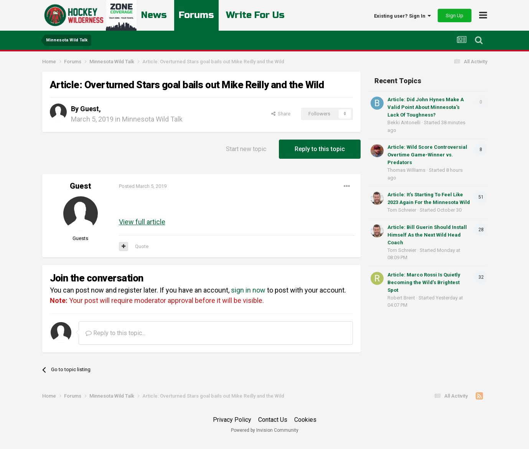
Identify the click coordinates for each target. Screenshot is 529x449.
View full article (142, 222)
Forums (196, 15)
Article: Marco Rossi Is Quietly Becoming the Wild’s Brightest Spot (423, 282)
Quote (141, 246)
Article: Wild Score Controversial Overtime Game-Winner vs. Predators (427, 154)
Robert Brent (401, 298)
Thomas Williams (406, 170)
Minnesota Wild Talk (152, 119)
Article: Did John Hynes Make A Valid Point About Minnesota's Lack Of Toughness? (425, 107)
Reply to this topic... (115, 333)
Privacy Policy (232, 419)
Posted (142, 186)
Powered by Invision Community (264, 430)
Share (280, 114)
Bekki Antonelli (403, 122)
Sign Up (454, 15)
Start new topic (246, 149)
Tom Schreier (401, 210)
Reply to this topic (320, 149)
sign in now (248, 290)
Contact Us (272, 419)
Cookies (305, 419)
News (154, 15)
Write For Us (255, 15)
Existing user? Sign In (402, 16)
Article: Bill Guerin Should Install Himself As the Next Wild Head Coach (427, 234)
